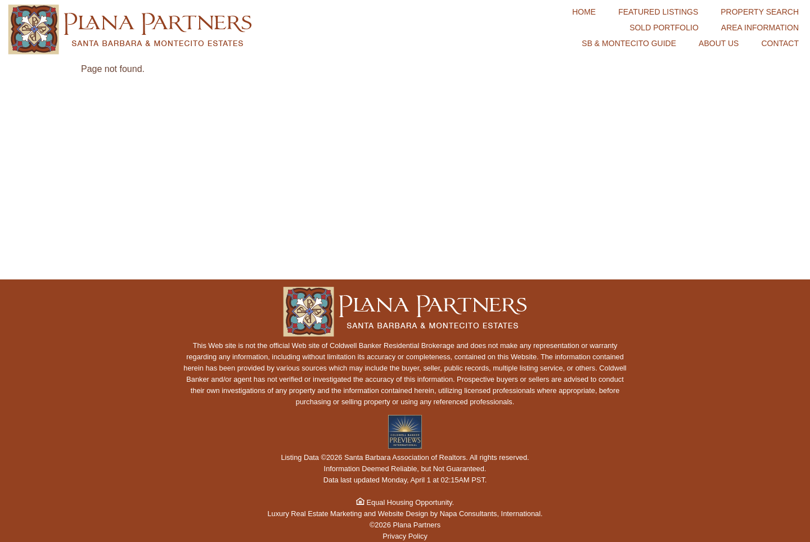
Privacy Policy (405, 536)
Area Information (760, 27)
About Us (719, 43)
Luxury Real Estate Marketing (314, 513)
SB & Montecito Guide (629, 43)
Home (584, 11)
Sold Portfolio (664, 27)
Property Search (760, 11)
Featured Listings (658, 11)
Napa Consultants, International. (491, 513)
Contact (780, 43)
